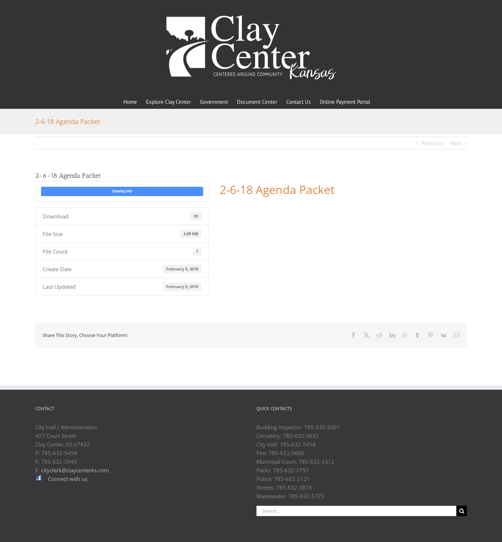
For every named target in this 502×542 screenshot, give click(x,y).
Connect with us (67, 478)
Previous (432, 143)
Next (455, 143)
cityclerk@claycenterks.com (75, 470)
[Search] (461, 511)
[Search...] (356, 511)
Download (122, 191)
